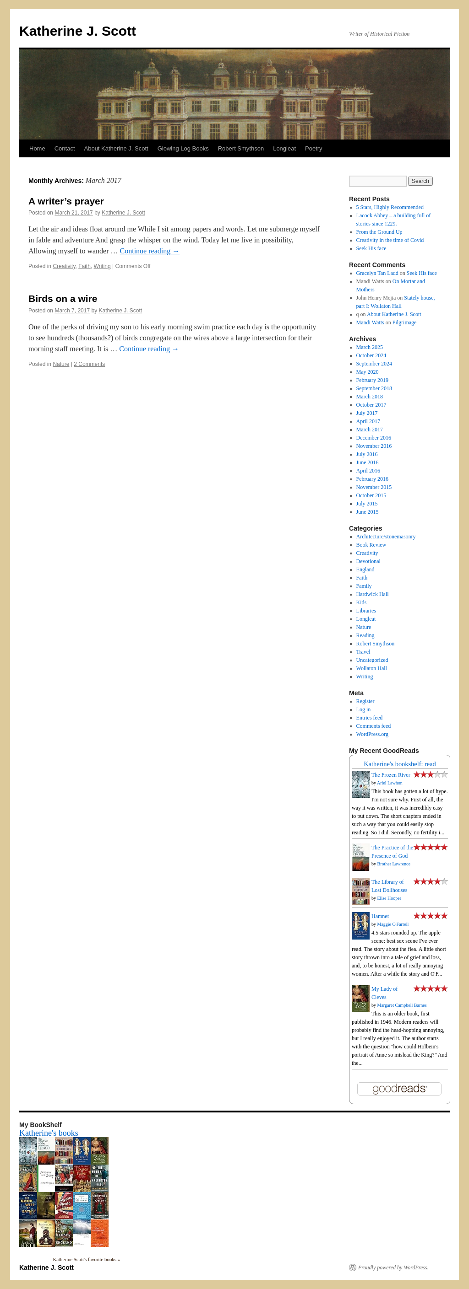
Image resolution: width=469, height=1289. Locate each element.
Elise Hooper (389, 898)
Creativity (64, 266)
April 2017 (368, 421)
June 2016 (367, 462)
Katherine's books (48, 1133)
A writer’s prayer (66, 201)
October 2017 (371, 405)
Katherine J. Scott (77, 30)
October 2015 (371, 495)
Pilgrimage (405, 322)
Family (364, 586)
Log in (363, 709)
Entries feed (369, 717)
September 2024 (374, 363)
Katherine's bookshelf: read (400, 764)
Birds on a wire (63, 298)
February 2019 (372, 380)
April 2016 (368, 470)
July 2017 (367, 413)
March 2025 (369, 347)
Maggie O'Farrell (393, 924)
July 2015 (367, 503)
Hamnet (380, 916)
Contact (65, 148)
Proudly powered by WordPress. (393, 1267)
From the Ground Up (379, 232)
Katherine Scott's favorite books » (86, 1259)
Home (37, 148)
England (365, 569)
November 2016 (374, 446)
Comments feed (373, 726)
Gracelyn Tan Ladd (377, 273)
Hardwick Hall (372, 594)
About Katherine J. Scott (116, 148)
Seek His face (371, 248)
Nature (61, 364)
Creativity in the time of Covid (390, 240)
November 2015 (374, 487)
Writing (102, 266)
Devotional (368, 561)
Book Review (371, 545)
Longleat (284, 148)
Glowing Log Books (183, 148)
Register (365, 701)
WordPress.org (372, 734)
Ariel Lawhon (390, 782)
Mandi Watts (370, 322)
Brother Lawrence (393, 863)
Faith (84, 266)
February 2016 (372, 479)
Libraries (366, 610)
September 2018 (374, 388)
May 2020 (367, 372)
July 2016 (367, 454)
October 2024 (371, 355)
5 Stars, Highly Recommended (390, 207)
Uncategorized (372, 660)
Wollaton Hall (371, 668)
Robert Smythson (241, 148)
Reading (365, 635)
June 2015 (367, 512)
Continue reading (150, 251)
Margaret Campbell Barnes (402, 1005)
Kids (361, 602)
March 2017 (369, 429)
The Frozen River (390, 775)
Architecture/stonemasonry (386, 536)
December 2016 (373, 438)
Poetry (313, 148)
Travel (363, 652)
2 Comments (89, 364)
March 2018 (369, 396)
